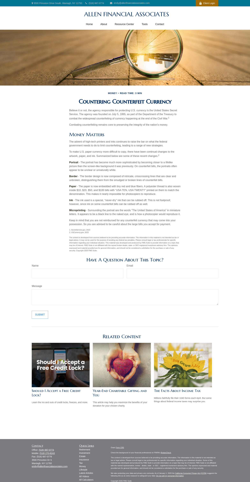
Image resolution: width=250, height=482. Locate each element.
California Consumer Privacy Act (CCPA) (191, 473)
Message (37, 286)
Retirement (84, 449)
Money (82, 466)
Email (130, 265)
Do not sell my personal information (170, 476)
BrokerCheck (166, 453)
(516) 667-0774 (94, 3)
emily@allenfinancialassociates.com (130, 3)
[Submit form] (40, 315)
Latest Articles (86, 473)
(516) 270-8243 (47, 453)
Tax (81, 463)
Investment (84, 453)
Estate (82, 456)
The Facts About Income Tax (177, 391)
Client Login (207, 3)
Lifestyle (83, 469)
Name (35, 265)
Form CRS (120, 447)
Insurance (84, 459)
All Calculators (86, 479)
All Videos (84, 476)
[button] (89, 24)
